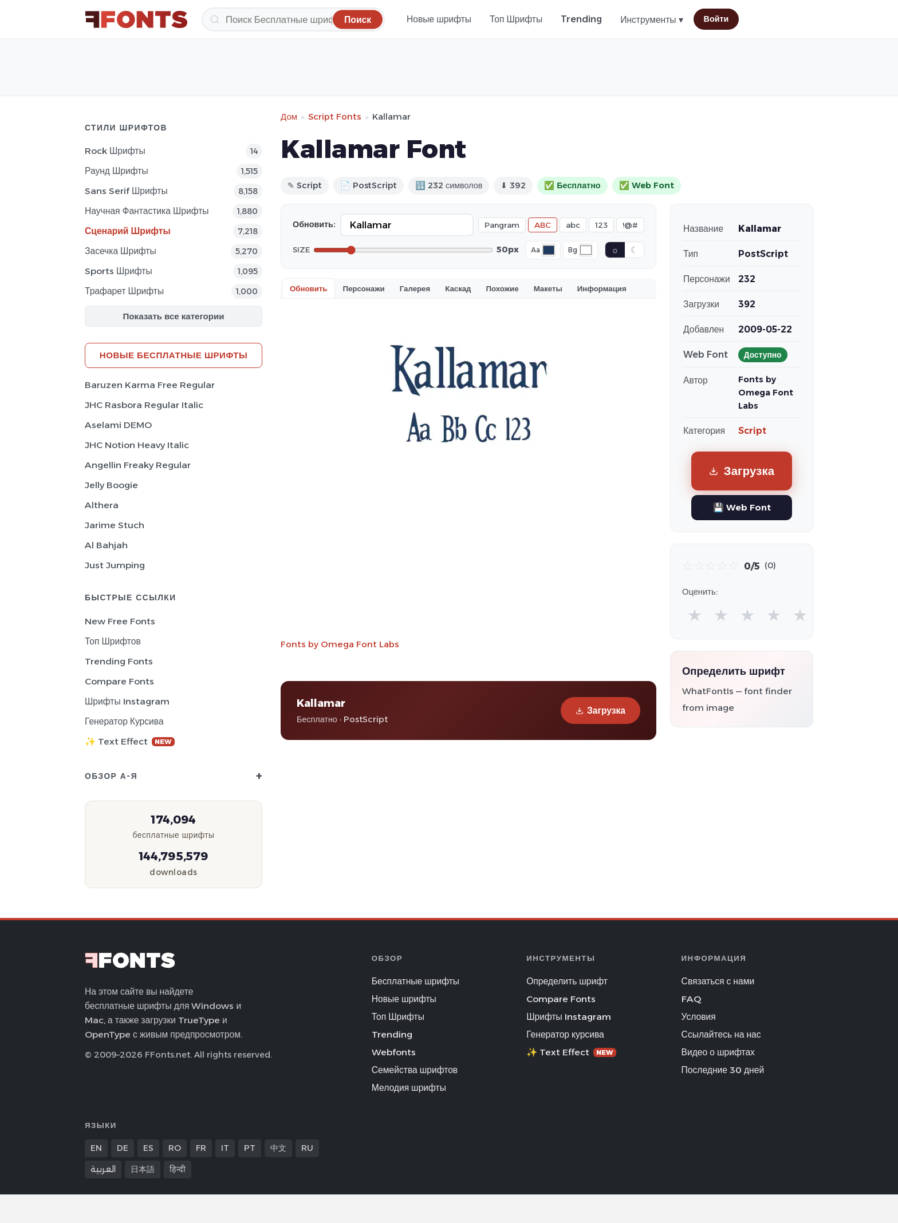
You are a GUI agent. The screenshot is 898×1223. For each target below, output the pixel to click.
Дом (289, 116)
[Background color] (586, 250)
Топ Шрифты (516, 19)
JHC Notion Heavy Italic (137, 445)
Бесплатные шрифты (415, 981)
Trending (581, 19)
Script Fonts (334, 116)
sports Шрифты (118, 271)
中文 (278, 1148)
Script (752, 430)
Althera (102, 505)
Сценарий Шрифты (128, 230)
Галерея (415, 288)
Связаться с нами (718, 981)
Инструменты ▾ (651, 19)
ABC (542, 224)
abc (573, 224)
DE (122, 1148)
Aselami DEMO (118, 424)
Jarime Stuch (114, 525)
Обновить (308, 288)
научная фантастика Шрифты (147, 210)
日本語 (143, 1169)
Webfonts (394, 1052)
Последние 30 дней (723, 1069)
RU (307, 1148)
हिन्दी (178, 1169)
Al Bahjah (106, 545)
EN (96, 1148)
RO (174, 1148)
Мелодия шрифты (409, 1087)
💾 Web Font (742, 507)
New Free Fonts (120, 621)
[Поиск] (293, 19)
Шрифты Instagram (127, 701)
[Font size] (403, 250)
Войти (716, 19)
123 (601, 224)
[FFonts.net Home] (136, 19)
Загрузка (600, 710)
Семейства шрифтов (415, 1069)
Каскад (458, 288)
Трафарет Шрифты (124, 291)
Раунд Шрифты (116, 170)
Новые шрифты (439, 19)
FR (201, 1148)
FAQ (691, 999)
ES (148, 1148)
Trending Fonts (119, 661)
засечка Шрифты (120, 251)
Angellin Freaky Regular (138, 465)
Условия (699, 1016)
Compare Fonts (119, 681)
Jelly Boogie (111, 485)
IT (225, 1148)
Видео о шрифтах (718, 1052)
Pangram (502, 224)
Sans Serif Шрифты (126, 190)
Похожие (502, 288)
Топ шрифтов (113, 641)
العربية (103, 1169)
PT (249, 1148)
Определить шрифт (567, 981)
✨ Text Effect (130, 741)
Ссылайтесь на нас (721, 1034)
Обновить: (314, 224)
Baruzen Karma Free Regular (150, 384)
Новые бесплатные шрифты (173, 355)
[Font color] (549, 250)
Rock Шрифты (115, 150)
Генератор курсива (124, 721)
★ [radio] (694, 615)
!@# (630, 224)
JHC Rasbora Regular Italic (144, 404)
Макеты (548, 288)
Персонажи (363, 288)
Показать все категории (173, 316)
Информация (602, 288)
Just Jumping (115, 565)
